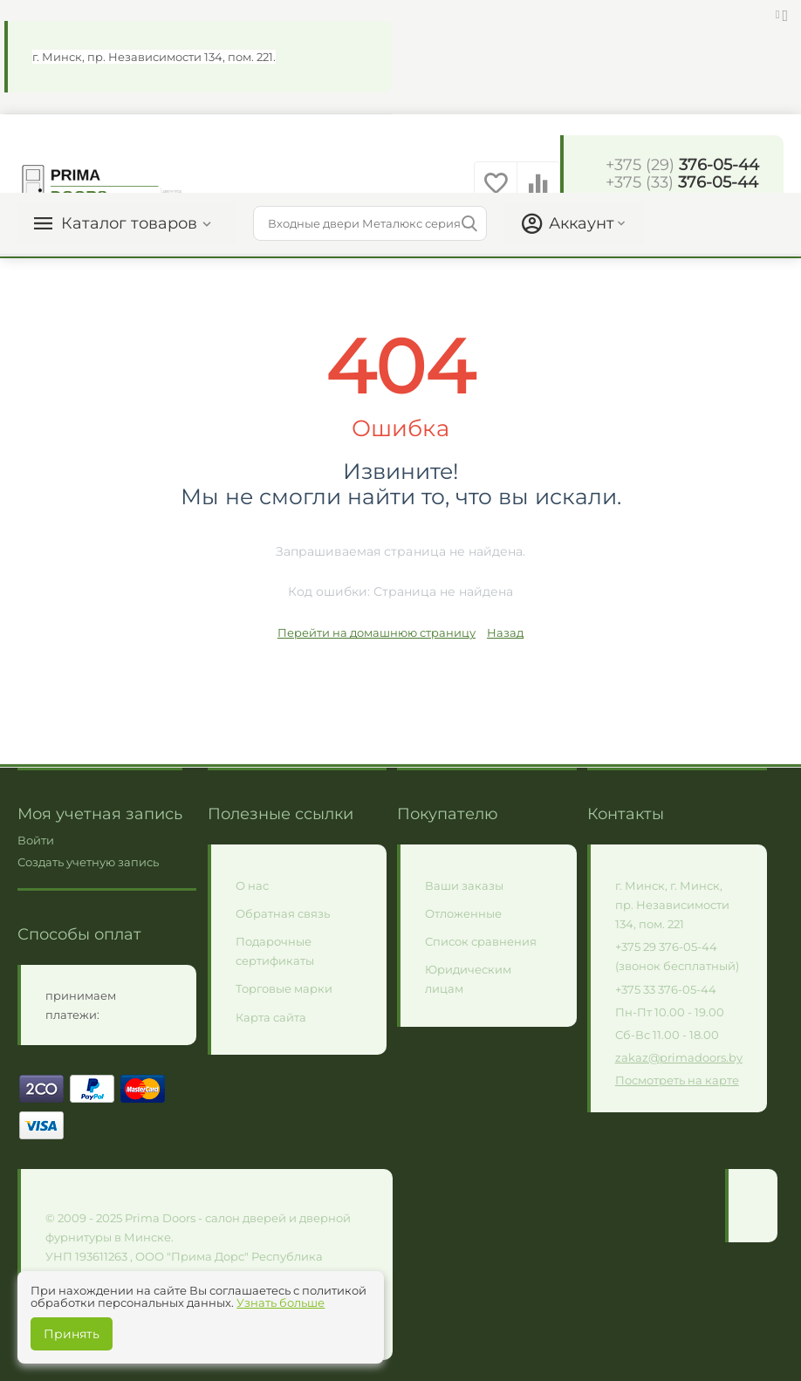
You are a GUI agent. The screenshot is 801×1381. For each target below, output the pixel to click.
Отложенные (463, 913)
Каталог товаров (129, 223)
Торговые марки (284, 988)
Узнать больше (280, 1302)
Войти (35, 840)
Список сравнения (481, 941)
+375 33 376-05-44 (665, 989)
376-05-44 (682, 165)
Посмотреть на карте (677, 1080)
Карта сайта (271, 1017)
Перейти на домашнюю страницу (376, 632)
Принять (71, 1334)
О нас (252, 885)
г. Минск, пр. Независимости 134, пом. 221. (154, 57)
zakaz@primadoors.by (679, 1057)
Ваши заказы (464, 885)
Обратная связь (283, 913)
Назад (505, 632)
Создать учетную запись (88, 862)
